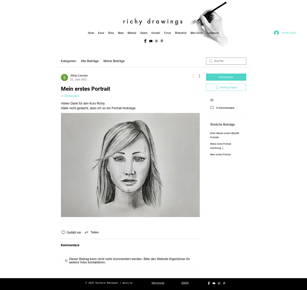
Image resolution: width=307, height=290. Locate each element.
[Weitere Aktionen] (197, 76)
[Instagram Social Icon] (156, 41)
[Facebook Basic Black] (145, 41)
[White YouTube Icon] (214, 283)
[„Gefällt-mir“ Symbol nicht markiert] (63, 232)
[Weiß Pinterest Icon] (224, 283)
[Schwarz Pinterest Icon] (162, 41)
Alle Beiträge (90, 61)
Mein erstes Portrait (220, 154)
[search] (226, 61)
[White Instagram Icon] (219, 283)
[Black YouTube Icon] (151, 41)
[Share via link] (91, 232)
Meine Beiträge (114, 61)
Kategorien (68, 61)
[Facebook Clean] (208, 283)
